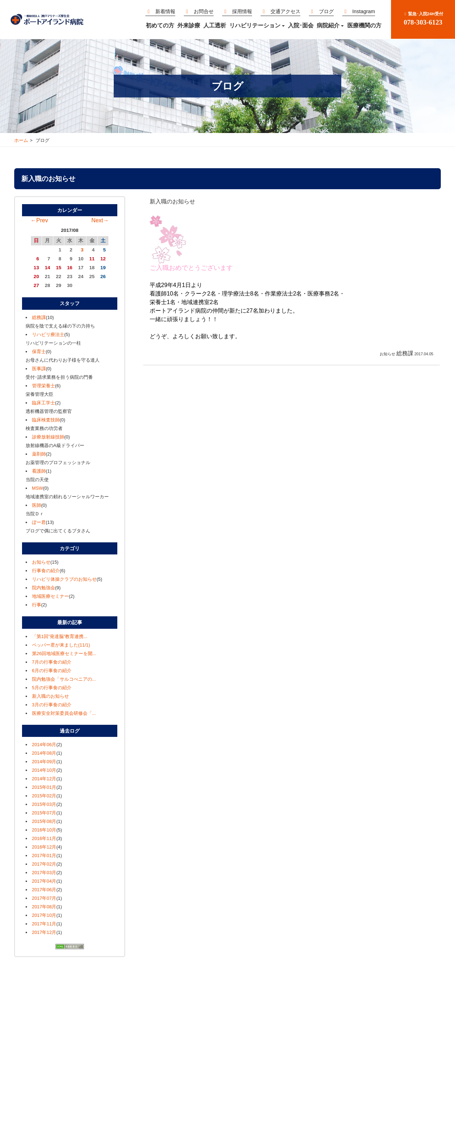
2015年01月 (44, 787)
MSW (37, 488)
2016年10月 (44, 830)
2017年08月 (44, 906)
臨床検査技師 (46, 419)
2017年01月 (44, 855)
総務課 (39, 317)
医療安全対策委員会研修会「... (64, 713)
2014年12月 (44, 778)
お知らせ (41, 562)
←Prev (39, 220)
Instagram (358, 11)
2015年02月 (44, 795)
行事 (36, 604)
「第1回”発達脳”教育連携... (59, 636)
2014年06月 (44, 744)
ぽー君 (39, 522)
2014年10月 (44, 770)
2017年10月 (44, 915)
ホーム (21, 140)
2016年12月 (44, 847)
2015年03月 (44, 804)
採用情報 (237, 11)
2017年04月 (44, 881)
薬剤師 (39, 454)
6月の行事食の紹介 (51, 670)
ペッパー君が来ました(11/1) (61, 645)
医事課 (39, 368)
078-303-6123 (423, 19)
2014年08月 (44, 753)
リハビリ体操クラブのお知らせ (64, 579)
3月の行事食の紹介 (51, 704)
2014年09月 (44, 761)
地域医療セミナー (50, 596)
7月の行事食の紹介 (51, 662)
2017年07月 (44, 898)
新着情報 (160, 11)
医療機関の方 (364, 25)
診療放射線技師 (48, 437)
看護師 (39, 471)
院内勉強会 (43, 587)
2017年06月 (44, 889)
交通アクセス (280, 11)
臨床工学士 (43, 402)
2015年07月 (44, 812)
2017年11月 (44, 923)
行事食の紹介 (46, 570)
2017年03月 (44, 872)
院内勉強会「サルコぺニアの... (64, 679)
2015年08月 (44, 821)
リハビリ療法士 (48, 334)
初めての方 (160, 25)
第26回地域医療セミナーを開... (64, 653)
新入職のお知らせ (50, 696)
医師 (36, 505)
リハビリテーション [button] (257, 25)
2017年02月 (44, 864)
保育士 (39, 351)
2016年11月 (44, 838)
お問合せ (199, 11)
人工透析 (214, 25)
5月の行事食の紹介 (51, 687)
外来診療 (188, 25)
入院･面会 (301, 25)
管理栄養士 (43, 385)
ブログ (321, 11)
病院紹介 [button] (330, 25)
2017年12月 (44, 932)
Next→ (100, 220)
